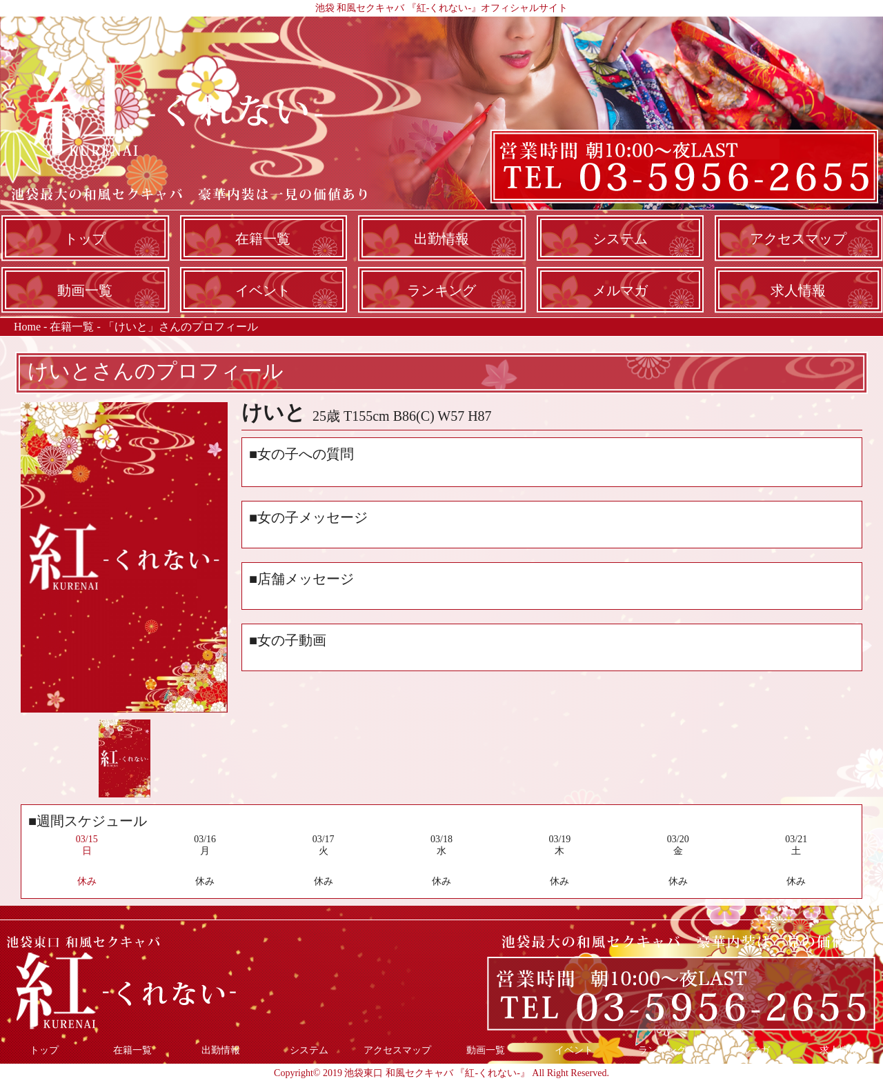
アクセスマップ (798, 238)
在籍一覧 (262, 238)
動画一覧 (84, 290)
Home (27, 326)
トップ (85, 238)
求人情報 (798, 290)
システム (620, 238)
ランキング (441, 290)
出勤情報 (441, 238)
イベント (262, 290)
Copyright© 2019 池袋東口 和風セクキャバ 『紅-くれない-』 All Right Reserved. (441, 1073)
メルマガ (620, 290)
